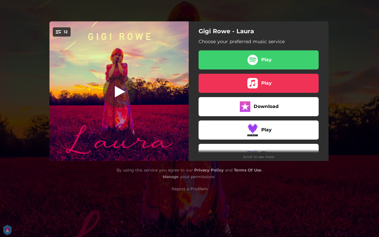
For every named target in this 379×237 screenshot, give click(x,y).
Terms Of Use (248, 170)
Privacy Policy (209, 170)
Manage (171, 176)
